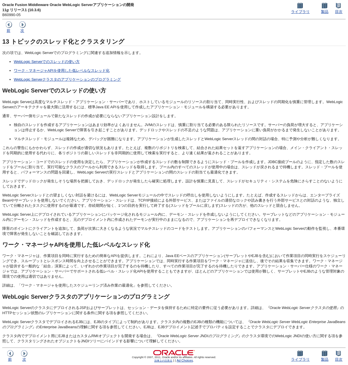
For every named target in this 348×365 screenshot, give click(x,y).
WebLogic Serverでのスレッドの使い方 (47, 61)
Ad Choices (185, 360)
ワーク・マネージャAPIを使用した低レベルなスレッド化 (62, 70)
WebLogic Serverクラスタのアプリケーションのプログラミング (67, 79)
